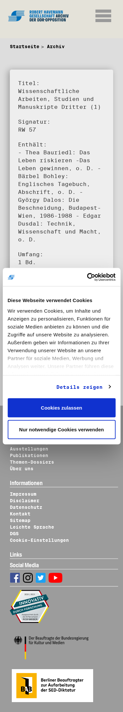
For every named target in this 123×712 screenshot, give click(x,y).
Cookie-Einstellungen (39, 540)
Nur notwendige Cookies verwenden (61, 429)
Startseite (24, 46)
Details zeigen (79, 387)
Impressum (23, 494)
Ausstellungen (29, 448)
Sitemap (20, 520)
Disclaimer (24, 500)
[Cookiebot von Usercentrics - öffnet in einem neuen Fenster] (87, 277)
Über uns (21, 468)
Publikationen (29, 455)
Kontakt (20, 513)
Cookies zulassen (61, 408)
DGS (14, 533)
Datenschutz (26, 507)
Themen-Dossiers (32, 462)
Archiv (56, 46)
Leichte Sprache (32, 527)
